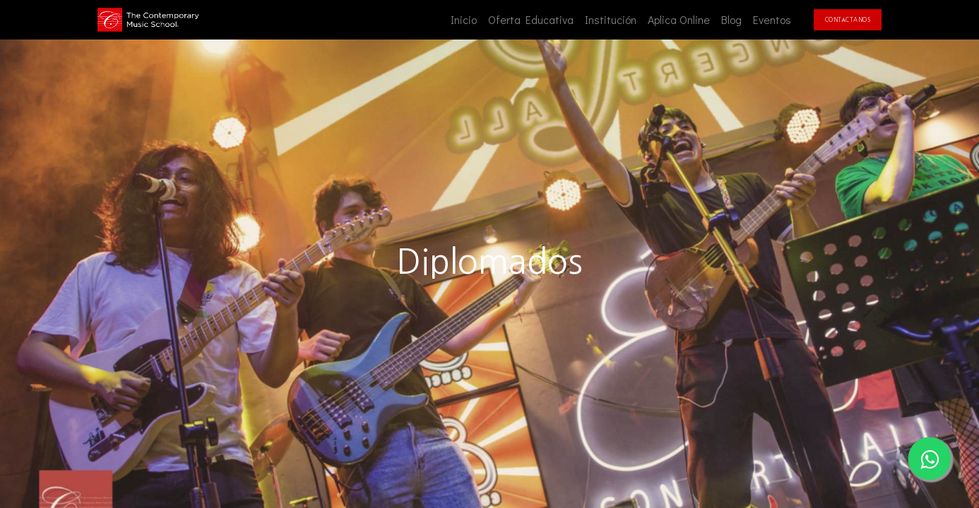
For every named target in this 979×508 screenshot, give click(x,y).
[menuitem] (463, 20)
